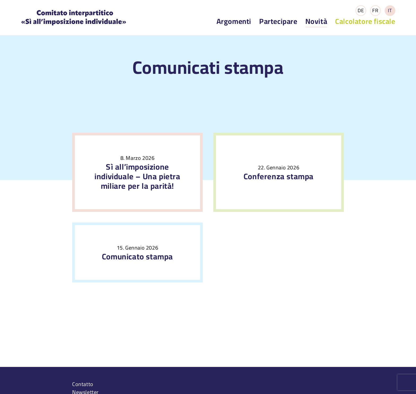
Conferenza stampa (279, 176)
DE (361, 10)
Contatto (82, 384)
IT (390, 10)
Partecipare (278, 21)
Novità (316, 21)
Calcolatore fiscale (365, 21)
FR (375, 10)
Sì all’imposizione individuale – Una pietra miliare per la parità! (137, 176)
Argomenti (233, 21)
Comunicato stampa (137, 256)
